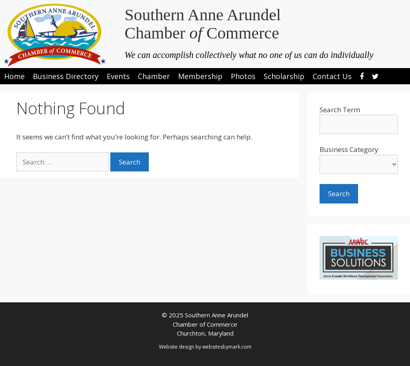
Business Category (349, 149)
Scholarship (284, 76)
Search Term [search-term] (340, 109)
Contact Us (332, 76)
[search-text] (359, 124)
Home (14, 76)
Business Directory (66, 76)
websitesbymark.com (226, 346)
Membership (200, 76)
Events (118, 76)
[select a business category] (359, 164)
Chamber (154, 76)
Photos (243, 76)
